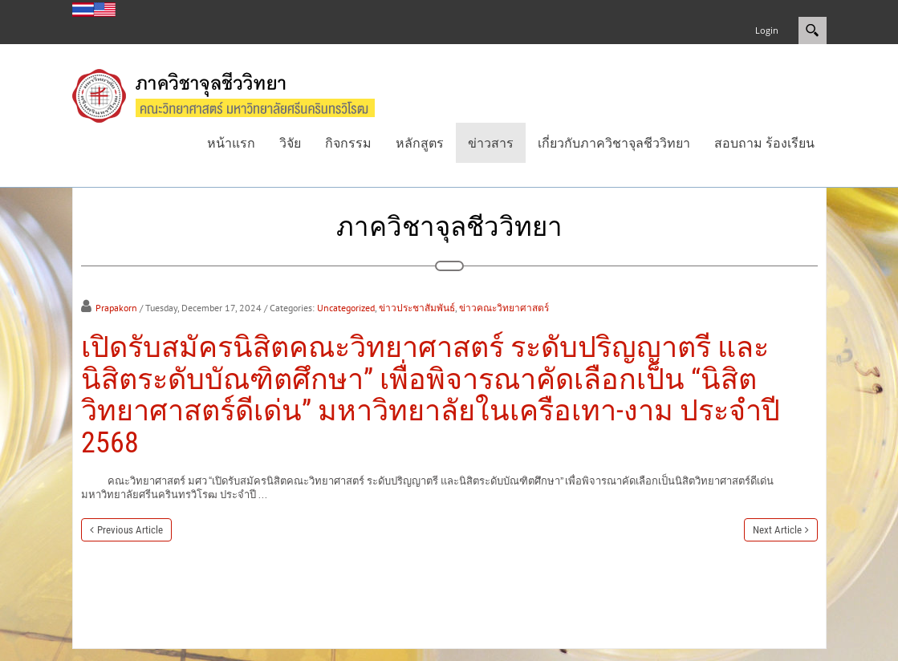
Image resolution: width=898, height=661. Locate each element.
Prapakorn (116, 308)
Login (766, 30)
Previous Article (130, 530)
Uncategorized (346, 308)
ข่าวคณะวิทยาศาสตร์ (504, 308)
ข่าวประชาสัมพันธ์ (417, 308)
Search (812, 30)
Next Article (777, 530)
